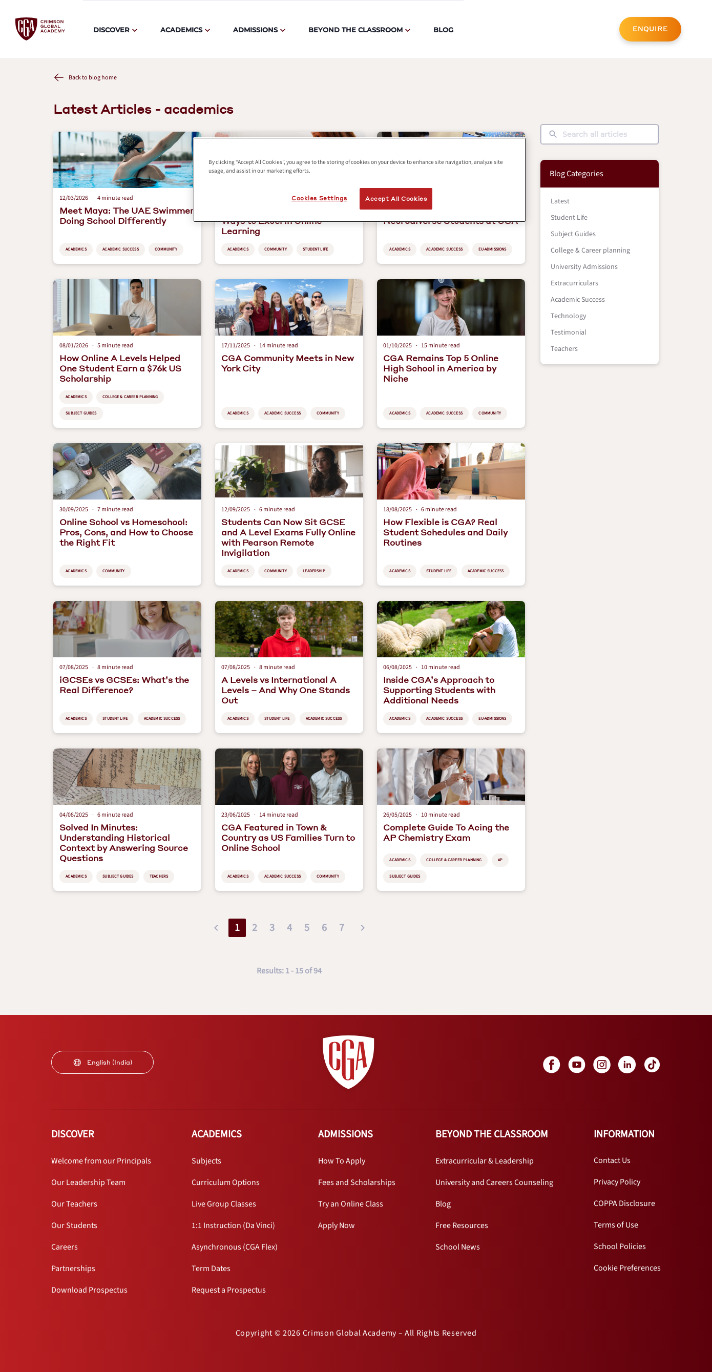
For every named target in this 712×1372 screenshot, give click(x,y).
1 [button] (237, 928)
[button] (216, 928)
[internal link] (650, 29)
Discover (111, 30)
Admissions (255, 30)
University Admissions (584, 267)
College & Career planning (590, 250)
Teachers (564, 349)
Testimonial (569, 332)
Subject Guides (573, 234)
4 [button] (289, 928)
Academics (181, 30)
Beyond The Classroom (355, 30)
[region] (359, 179)
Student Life (569, 218)
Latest (560, 201)
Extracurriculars (574, 283)
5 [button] (306, 928)
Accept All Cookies (396, 198)
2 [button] (254, 928)
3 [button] (272, 928)
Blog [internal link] (443, 30)
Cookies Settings (319, 198)
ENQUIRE (650, 29)
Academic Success (578, 300)
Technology (569, 316)
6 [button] (324, 928)
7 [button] (341, 928)
